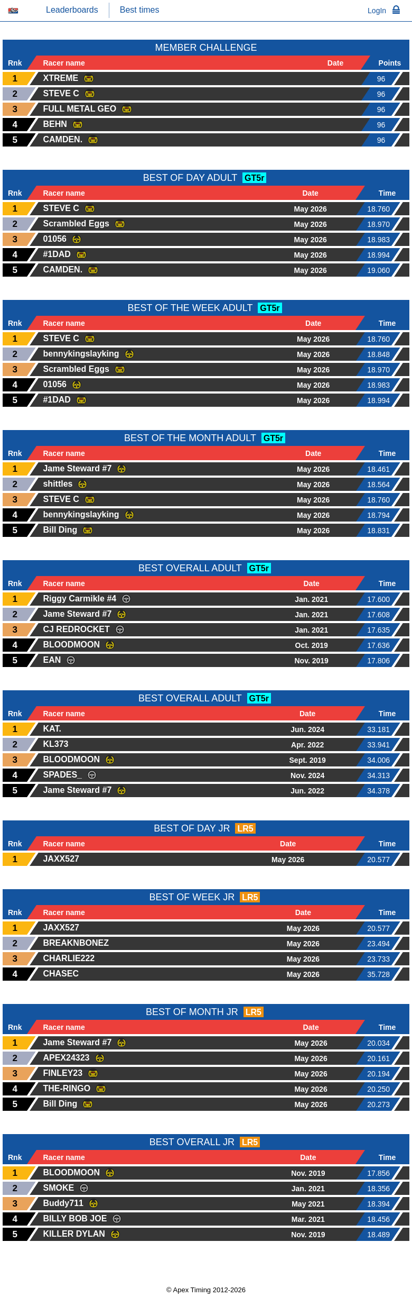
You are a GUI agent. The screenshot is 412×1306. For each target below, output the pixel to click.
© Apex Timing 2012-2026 (206, 1290)
